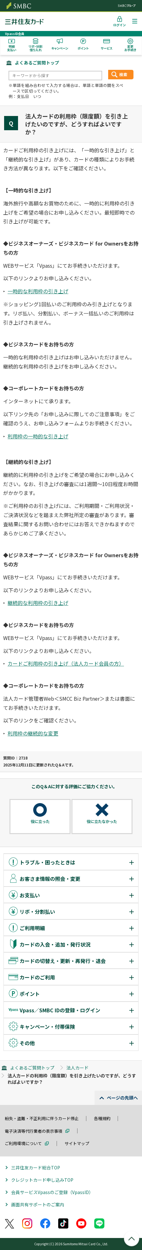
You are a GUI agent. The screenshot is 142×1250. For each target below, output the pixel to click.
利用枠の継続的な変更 (33, 733)
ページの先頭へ (122, 1098)
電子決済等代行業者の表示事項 (33, 1131)
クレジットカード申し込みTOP (42, 1180)
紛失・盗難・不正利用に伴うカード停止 (42, 1118)
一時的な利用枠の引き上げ (38, 291)
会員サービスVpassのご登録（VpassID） (52, 1192)
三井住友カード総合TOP (35, 1167)
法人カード (77, 1067)
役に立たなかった (102, 821)
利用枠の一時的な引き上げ (38, 436)
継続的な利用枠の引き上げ (38, 603)
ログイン (119, 24)
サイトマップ (77, 1143)
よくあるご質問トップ (37, 62)
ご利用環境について (23, 1143)
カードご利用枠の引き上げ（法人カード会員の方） (66, 663)
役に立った (40, 821)
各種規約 (102, 1118)
